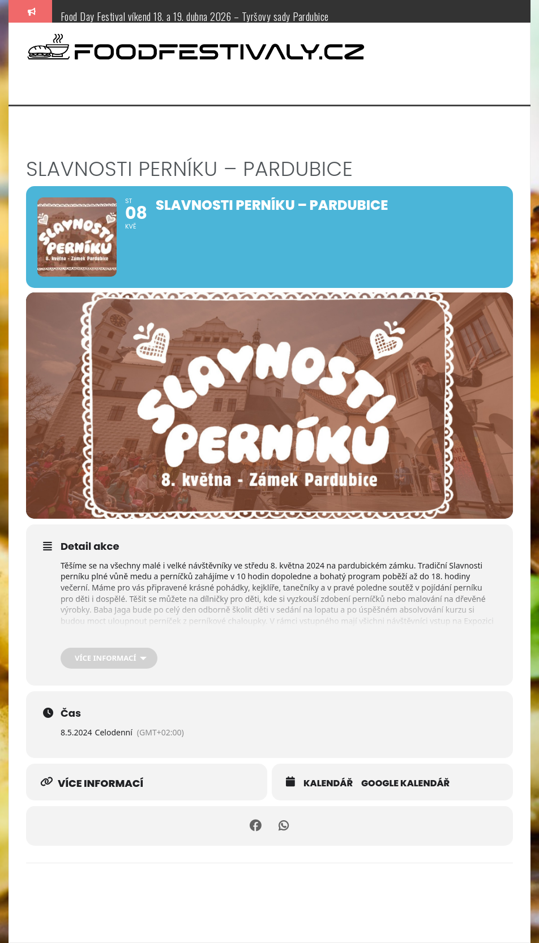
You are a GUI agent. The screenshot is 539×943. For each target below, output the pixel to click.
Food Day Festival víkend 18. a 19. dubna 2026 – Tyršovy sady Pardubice (195, 16)
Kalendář (328, 783)
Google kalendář (405, 783)
